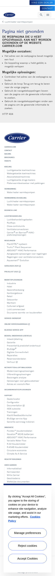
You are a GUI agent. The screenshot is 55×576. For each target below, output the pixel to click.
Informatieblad (14, 468)
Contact (8, 150)
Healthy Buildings (12, 459)
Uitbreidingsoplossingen (19, 374)
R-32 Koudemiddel (16, 444)
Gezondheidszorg (15, 290)
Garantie (11, 342)
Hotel (9, 286)
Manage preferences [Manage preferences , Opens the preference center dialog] (27, 533)
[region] (27, 528)
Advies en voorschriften (18, 384)
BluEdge (11, 348)
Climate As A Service (17, 453)
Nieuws (7, 154)
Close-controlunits (16, 226)
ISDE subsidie (13, 408)
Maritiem (11, 303)
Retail (9, 296)
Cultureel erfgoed (15, 306)
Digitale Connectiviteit (17, 352)
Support (8, 395)
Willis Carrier (13, 475)
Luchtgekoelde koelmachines (21, 170)
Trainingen (12, 412)
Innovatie (8, 427)
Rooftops (11, 222)
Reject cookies (27, 545)
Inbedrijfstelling (14, 339)
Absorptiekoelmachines (18, 176)
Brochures (9, 157)
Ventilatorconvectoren (18, 229)
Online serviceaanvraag (17, 324)
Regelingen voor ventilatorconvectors (25, 257)
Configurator (13, 402)
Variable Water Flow (16, 440)
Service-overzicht (12, 318)
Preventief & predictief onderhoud (23, 345)
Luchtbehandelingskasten (19, 219)
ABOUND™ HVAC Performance (21, 250)
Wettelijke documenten (18, 481)
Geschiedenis (13, 478)
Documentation (16, 405)
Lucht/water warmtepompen (21, 201)
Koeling (8, 167)
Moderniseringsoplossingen (20, 371)
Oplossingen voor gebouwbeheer (23, 381)
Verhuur (12, 362)
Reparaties (12, 355)
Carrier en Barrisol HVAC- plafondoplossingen (20, 233)
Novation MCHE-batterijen (20, 433)
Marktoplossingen (13, 280)
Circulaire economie (17, 450)
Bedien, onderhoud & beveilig (18, 336)
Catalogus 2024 (12, 266)
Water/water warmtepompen (21, 192)
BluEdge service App (13, 330)
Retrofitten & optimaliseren (18, 367)
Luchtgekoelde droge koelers (21, 180)
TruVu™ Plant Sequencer (19, 247)
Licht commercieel (16, 309)
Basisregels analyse (16, 377)
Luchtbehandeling (13, 216)
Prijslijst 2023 (12, 272)
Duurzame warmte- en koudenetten (24, 312)
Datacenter (12, 299)
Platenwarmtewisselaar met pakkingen (26, 183)
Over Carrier (10, 465)
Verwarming (10, 189)
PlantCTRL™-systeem (17, 244)
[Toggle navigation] (41, 14)
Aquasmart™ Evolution (18, 260)
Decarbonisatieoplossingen (17, 390)
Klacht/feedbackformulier (19, 415)
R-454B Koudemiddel (17, 447)
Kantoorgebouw (14, 293)
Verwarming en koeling (15, 198)
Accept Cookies (27, 558)
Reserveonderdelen (16, 358)
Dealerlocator (13, 399)
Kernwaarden (13, 472)
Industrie (11, 283)
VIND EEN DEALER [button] (42, 2)
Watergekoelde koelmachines (21, 173)
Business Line (10, 210)
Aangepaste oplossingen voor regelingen (27, 253)
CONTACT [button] (47, 8)
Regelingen (9, 241)
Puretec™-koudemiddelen (19, 431)
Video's (7, 161)
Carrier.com (10, 147)
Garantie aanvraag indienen (20, 421)
